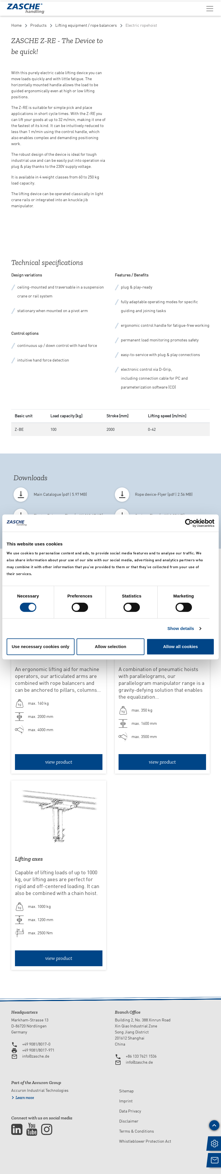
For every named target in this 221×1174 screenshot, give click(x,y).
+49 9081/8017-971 (38, 1050)
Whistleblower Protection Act (145, 1141)
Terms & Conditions (136, 1131)
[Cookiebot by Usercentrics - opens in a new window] (189, 523)
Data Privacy (130, 1111)
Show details (180, 628)
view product (58, 762)
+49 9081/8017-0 (36, 1044)
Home (16, 25)
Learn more (25, 1097)
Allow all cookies (180, 646)
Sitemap (126, 1091)
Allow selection (110, 646)
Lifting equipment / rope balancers (86, 25)
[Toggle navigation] (209, 8)
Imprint (126, 1101)
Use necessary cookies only (40, 646)
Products (38, 25)
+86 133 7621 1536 (141, 1056)
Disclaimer (128, 1121)
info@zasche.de (35, 1056)
